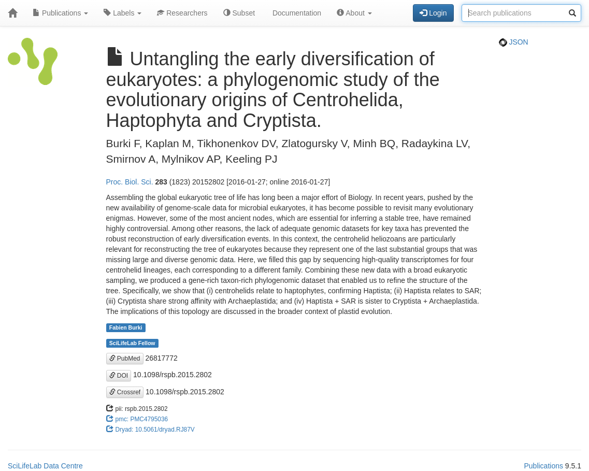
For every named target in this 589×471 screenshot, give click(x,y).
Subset (239, 13)
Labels (122, 13)
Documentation (295, 13)
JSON (513, 42)
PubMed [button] (124, 358)
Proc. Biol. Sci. (129, 182)
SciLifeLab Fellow (132, 343)
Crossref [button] (125, 392)
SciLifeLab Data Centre (45, 466)
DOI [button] (118, 375)
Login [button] (433, 13)
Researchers (182, 13)
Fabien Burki (125, 327)
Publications (60, 13)
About (354, 13)
